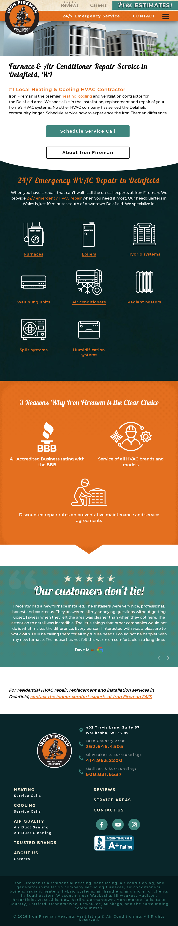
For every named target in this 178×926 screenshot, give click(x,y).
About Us (26, 853)
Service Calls (27, 795)
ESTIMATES (145, 5)
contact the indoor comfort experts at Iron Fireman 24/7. (91, 696)
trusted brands (35, 843)
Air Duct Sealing (31, 827)
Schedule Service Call (88, 131)
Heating (24, 790)
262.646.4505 (105, 746)
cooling (85, 96)
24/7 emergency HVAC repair (54, 198)
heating (69, 96)
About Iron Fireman (87, 152)
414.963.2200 (104, 760)
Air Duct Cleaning (33, 832)
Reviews (70, 4)
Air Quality (29, 821)
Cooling (25, 806)
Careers (98, 5)
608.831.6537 (104, 774)
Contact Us (109, 810)
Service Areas (112, 800)
